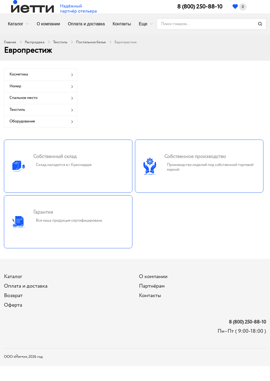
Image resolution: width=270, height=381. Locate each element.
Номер (15, 86)
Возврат (13, 295)
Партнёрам (152, 286)
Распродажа (34, 42)
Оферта (13, 305)
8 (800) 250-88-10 (199, 7)
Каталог (15, 24)
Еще (143, 24)
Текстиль (60, 42)
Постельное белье (91, 42)
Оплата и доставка (86, 24)
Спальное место (23, 98)
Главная (10, 42)
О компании (48, 24)
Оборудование (22, 121)
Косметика (18, 74)
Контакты (122, 24)
